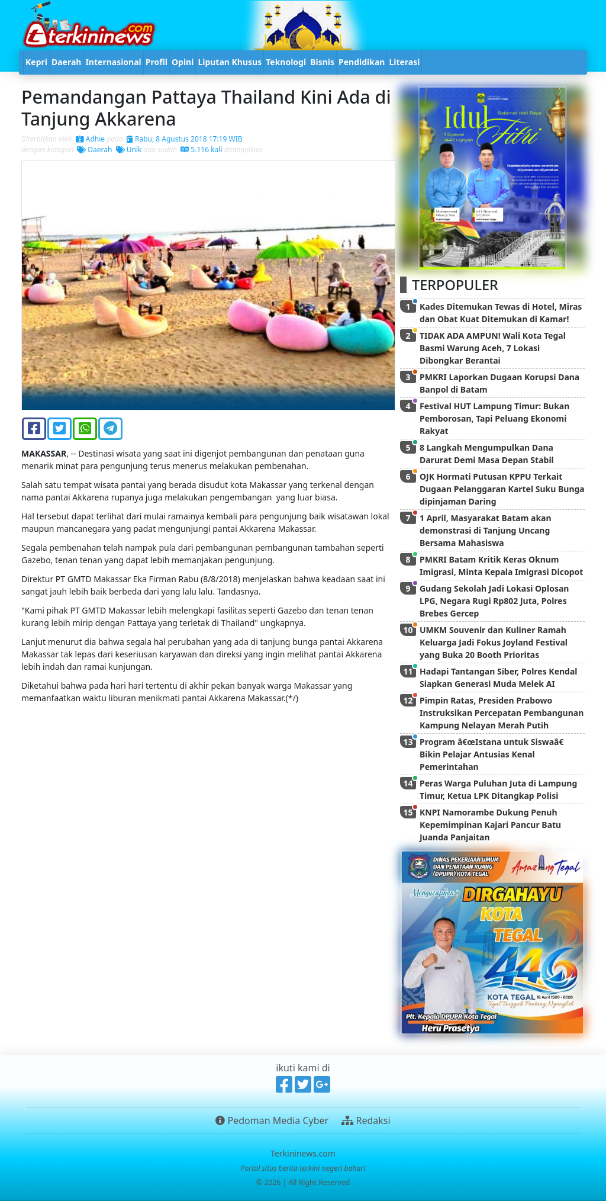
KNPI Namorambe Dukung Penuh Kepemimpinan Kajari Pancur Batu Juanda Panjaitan (490, 825)
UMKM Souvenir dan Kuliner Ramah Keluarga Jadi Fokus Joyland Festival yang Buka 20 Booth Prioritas (494, 642)
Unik (129, 149)
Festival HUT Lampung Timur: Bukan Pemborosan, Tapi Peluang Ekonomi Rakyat (494, 418)
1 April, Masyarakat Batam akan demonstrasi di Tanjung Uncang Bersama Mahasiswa (486, 530)
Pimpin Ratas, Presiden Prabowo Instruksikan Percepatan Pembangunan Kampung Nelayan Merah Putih (502, 713)
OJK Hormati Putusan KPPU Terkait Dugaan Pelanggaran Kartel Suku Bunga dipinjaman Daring (502, 489)
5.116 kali (201, 149)
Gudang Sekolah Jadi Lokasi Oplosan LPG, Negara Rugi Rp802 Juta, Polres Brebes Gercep (494, 601)
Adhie (90, 139)
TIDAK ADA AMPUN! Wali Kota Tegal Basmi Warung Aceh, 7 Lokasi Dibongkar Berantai (493, 348)
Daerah (94, 149)
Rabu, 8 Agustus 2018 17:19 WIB (185, 139)
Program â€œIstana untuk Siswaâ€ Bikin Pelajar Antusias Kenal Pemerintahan (494, 754)
